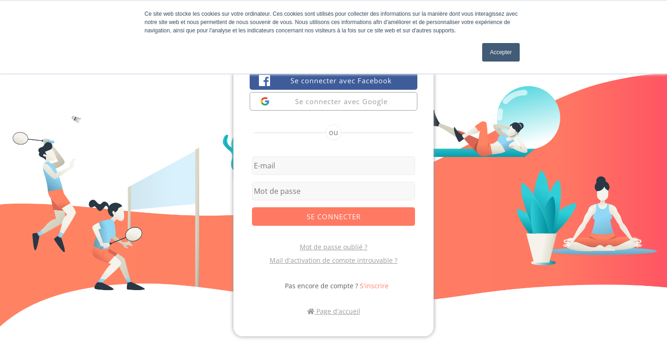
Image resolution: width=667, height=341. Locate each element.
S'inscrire (374, 285)
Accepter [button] (501, 52)
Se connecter (334, 216)
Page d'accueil (333, 311)
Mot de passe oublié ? (333, 246)
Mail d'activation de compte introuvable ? (333, 260)
